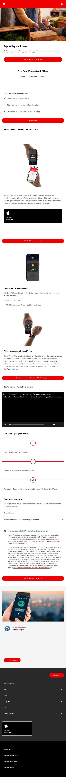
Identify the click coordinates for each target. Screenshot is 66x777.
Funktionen (33, 77)
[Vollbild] (61, 424)
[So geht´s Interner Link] (33, 702)
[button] (61, 4)
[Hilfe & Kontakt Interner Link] (33, 714)
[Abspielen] (5, 424)
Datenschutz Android (10, 761)
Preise (43, 77)
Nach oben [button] (56, 675)
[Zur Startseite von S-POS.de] (4, 4)
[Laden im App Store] (33, 216)
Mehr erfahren (33, 120)
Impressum (7, 749)
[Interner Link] (15, 551)
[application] (33, 409)
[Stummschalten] (47, 424)
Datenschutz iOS (9, 767)
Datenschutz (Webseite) (11, 755)
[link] (32, 567)
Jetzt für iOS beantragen (33, 60)
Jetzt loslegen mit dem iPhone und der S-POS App (33, 378)
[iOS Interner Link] (33, 690)
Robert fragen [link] (12, 660)
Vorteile (22, 77)
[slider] (28, 424)
